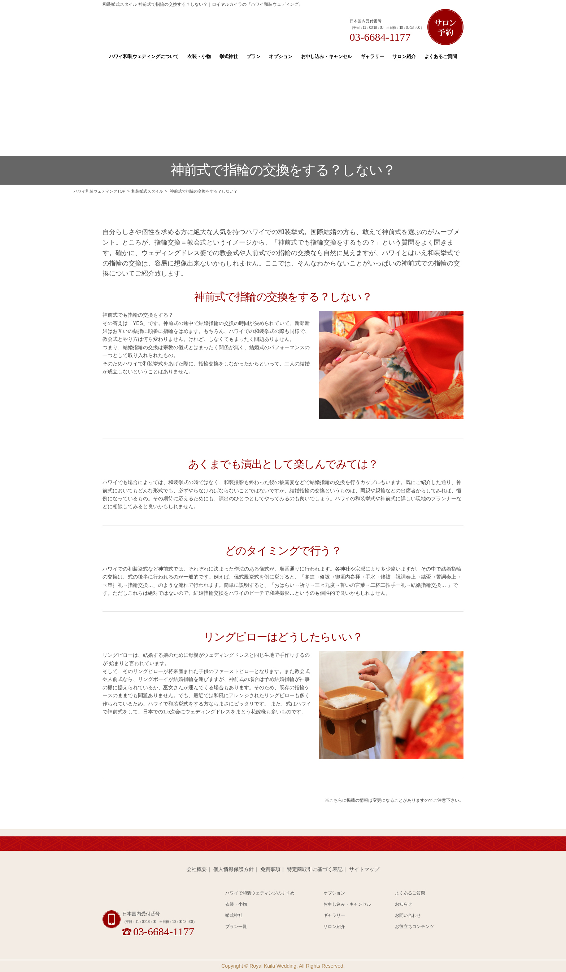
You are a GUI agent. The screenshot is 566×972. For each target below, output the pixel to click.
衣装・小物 (198, 56)
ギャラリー (372, 56)
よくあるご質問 (441, 56)
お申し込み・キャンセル (326, 56)
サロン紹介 (403, 56)
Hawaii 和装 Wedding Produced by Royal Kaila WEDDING (198, 26)
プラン (254, 56)
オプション (280, 56)
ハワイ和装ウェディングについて (144, 56)
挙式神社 (228, 56)
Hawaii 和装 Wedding (148, 896)
